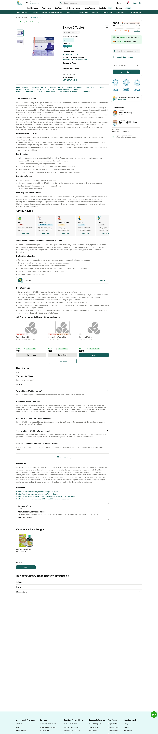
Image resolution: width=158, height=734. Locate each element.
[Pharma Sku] (62, 361)
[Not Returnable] (70, 80)
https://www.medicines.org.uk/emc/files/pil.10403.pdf (38, 492)
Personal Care (83, 12)
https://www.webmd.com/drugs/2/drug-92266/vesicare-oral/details (43, 499)
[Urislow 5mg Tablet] (31, 337)
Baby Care (35, 12)
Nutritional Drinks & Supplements (52, 12)
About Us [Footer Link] (19, 724)
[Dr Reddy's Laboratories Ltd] (75, 60)
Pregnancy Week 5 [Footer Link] (113, 727)
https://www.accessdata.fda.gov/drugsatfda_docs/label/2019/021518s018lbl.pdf (47, 496)
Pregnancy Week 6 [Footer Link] (113, 730)
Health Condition (136, 12)
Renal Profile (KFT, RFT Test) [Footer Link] (72, 730)
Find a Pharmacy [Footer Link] (21, 730)
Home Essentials (121, 12)
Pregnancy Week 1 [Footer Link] (113, 724)
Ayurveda (95, 12)
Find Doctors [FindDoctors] (46, 8)
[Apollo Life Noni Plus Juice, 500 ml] (26, 549)
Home (18, 17)
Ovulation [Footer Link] (126, 727)
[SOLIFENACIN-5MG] (70, 54)
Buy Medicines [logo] (32, 8)
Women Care (70, 12)
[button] (68, 43)
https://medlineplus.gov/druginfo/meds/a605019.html (38, 494)
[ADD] (26, 567)
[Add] (31, 355)
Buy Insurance (123, 8)
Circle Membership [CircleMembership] (73, 8)
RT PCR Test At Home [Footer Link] (70, 724)
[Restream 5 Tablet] (94, 337)
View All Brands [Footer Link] (93, 727)
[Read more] (25, 233)
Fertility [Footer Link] (126, 724)
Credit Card (105, 8)
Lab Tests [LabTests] (58, 8)
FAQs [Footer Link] (17, 727)
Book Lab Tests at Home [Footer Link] (71, 727)
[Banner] (126, 98)
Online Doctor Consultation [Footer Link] (48, 724)
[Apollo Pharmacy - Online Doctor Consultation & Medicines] (19, 3)
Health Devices (107, 12)
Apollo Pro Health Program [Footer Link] (48, 727)
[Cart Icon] (127, 3)
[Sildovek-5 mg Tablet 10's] (62, 337)
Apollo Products (22, 12)
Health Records (89, 8)
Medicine (24, 17)
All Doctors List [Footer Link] (44, 730)
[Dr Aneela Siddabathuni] (126, 113)
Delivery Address (34, 2)
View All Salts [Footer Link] (93, 730)
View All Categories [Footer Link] (95, 724)
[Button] (103, 280)
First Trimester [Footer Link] (128, 730)
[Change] (136, 51)
